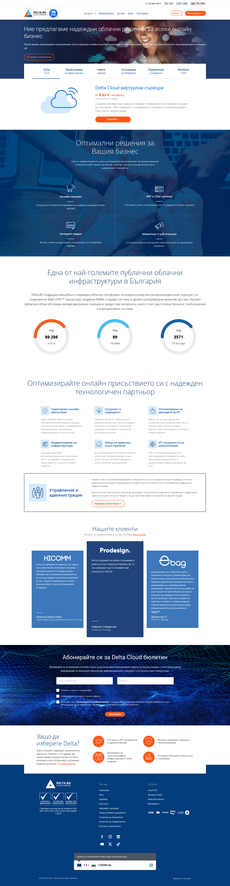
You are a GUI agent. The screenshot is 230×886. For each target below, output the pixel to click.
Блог (131, 13)
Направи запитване (39, 57)
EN (171, 3)
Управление (156, 71)
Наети (101, 71)
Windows (183, 71)
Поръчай (113, 119)
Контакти (142, 13)
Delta (46, 71)
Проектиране (74, 71)
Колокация (129, 71)
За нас (121, 13)
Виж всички (139, 534)
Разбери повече (66, 763)
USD (185, 3)
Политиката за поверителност (93, 701)
